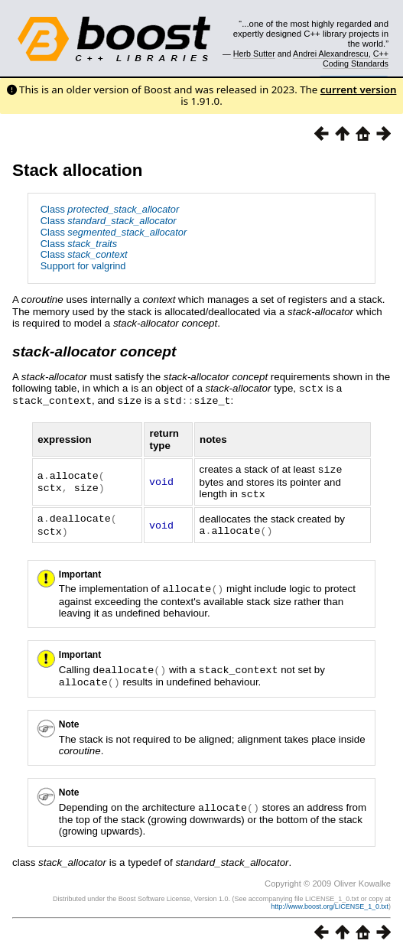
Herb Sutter (254, 53)
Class (110, 209)
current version (358, 89)
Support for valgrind (83, 266)
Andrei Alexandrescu (331, 53)
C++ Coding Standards (355, 58)
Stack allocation (77, 170)
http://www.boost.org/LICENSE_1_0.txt (329, 899)
